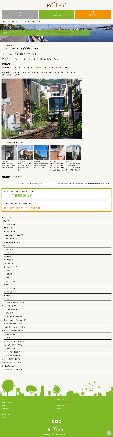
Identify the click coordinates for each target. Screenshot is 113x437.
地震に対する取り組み (11, 355)
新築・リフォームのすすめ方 (11, 330)
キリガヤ (7, 277)
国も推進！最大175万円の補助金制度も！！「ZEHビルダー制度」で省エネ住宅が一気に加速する (73, 168)
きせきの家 (7, 313)
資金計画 (5, 299)
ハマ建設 (7, 274)
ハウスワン (7, 249)
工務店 (4, 245)
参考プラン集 (60, 399)
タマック (7, 284)
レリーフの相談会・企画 (10, 359)
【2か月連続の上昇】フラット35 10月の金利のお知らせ (29, 183)
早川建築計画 (8, 224)
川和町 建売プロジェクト (12, 316)
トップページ (5, 21)
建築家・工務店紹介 (7, 402)
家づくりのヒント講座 (11, 352)
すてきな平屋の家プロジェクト (14, 362)
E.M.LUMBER (8, 263)
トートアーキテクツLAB (11, 238)
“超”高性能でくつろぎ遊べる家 (13, 327)
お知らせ (13, 21)
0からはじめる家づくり (11, 345)
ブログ (3, 411)
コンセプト (5, 399)
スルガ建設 (7, 260)
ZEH (5, 338)
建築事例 (4, 405)
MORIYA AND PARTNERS (12, 235)
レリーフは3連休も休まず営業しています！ (29, 21)
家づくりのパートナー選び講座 (14, 341)
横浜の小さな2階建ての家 (12, 323)
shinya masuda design (11, 242)
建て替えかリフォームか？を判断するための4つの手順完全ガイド (8, 166)
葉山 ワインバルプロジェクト (14, 320)
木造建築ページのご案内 (12, 369)
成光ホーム (7, 270)
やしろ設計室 (8, 231)
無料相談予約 (5, 417)
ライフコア (7, 253)
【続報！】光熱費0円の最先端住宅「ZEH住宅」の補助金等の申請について (25, 167)
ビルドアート (8, 281)
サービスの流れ (6, 408)
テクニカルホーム (9, 267)
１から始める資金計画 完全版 (14, 302)
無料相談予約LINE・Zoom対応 (93, 14)
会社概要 (58, 408)
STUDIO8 (7, 228)
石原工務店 (7, 295)
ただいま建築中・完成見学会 (11, 309)
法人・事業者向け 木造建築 (63, 402)
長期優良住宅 (8, 334)
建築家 (4, 221)
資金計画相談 (60, 405)
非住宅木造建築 (7, 366)
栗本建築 (7, 292)
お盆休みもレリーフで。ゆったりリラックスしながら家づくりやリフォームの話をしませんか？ (36, 67)
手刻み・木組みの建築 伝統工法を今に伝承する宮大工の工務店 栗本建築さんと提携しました (57, 167)
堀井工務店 (7, 256)
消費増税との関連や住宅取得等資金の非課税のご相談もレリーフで (41, 166)
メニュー (19, 14)
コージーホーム (9, 288)
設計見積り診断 (56, 14)
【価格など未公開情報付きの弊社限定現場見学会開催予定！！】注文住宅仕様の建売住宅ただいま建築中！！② (82, 183)
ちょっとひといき (7, 306)
